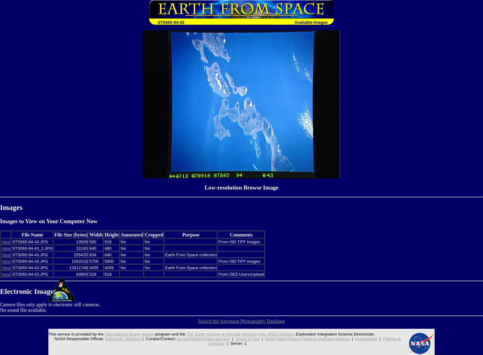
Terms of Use (247, 338)
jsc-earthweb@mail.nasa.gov (203, 338)
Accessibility (366, 338)
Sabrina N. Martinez (123, 338)
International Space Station (129, 334)
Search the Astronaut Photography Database (241, 321)
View (6, 242)
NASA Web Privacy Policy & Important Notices (307, 338)
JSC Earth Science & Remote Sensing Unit (225, 334)
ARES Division (280, 334)
